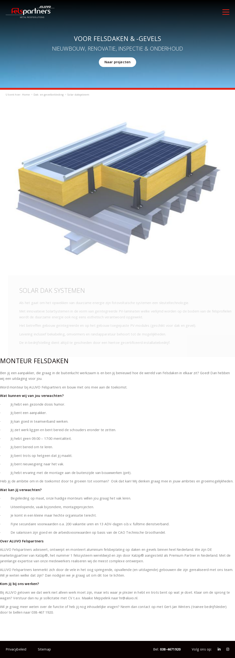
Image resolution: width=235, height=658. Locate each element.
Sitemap (44, 649)
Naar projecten (117, 62)
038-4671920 (170, 649)
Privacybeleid (16, 649)
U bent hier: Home (18, 94)
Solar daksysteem (78, 94)
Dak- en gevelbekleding (49, 94)
